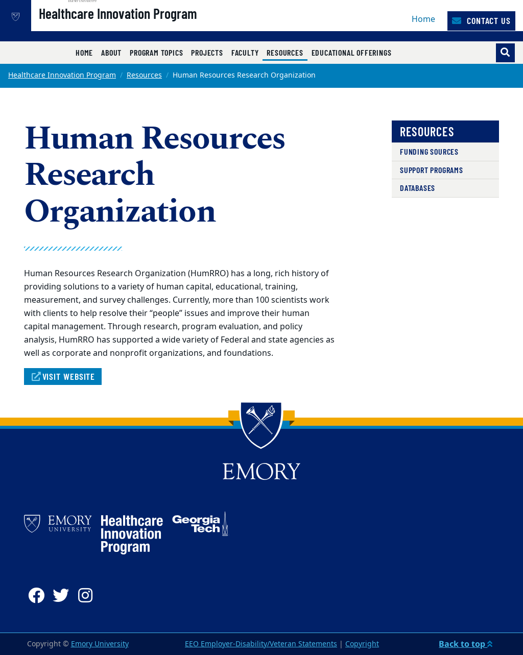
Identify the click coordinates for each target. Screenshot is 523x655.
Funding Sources (429, 151)
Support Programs (431, 170)
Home (423, 19)
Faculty (245, 52)
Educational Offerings (352, 52)
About (111, 52)
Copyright (362, 644)
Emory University (100, 644)
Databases (417, 187)
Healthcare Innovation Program (151, 26)
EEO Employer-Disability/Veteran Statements (261, 644)
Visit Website (63, 376)
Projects (207, 52)
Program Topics (156, 52)
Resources (287, 52)
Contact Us (481, 20)
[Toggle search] (505, 52)
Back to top (465, 643)
